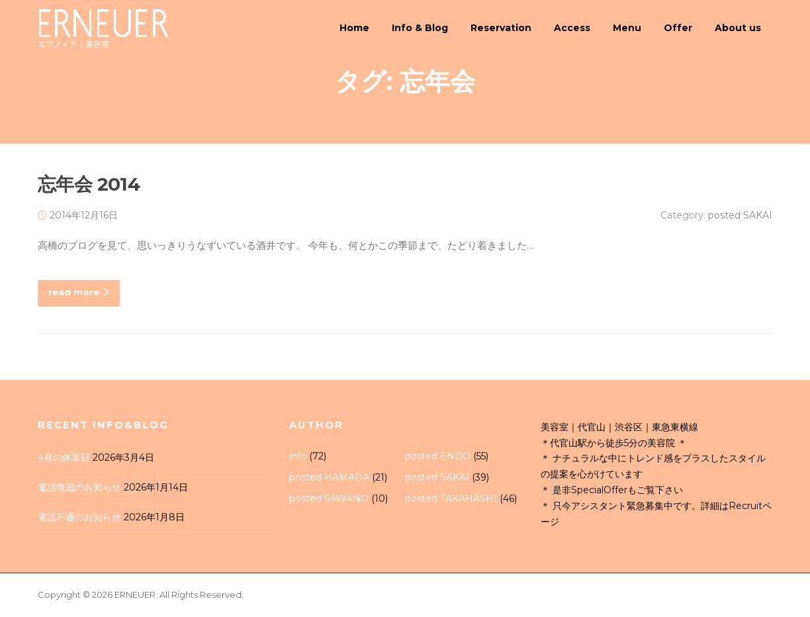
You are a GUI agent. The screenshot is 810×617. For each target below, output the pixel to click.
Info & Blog (420, 28)
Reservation (501, 28)
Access (572, 28)
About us (738, 28)
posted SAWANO (329, 500)
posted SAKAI (740, 217)
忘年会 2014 (89, 186)
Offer (678, 28)
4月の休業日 (64, 459)
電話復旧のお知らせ (79, 489)
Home (354, 28)
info (297, 458)
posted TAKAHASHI (451, 500)
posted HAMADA (329, 479)
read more (78, 294)
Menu (627, 28)
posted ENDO (438, 458)
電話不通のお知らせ (79, 518)
